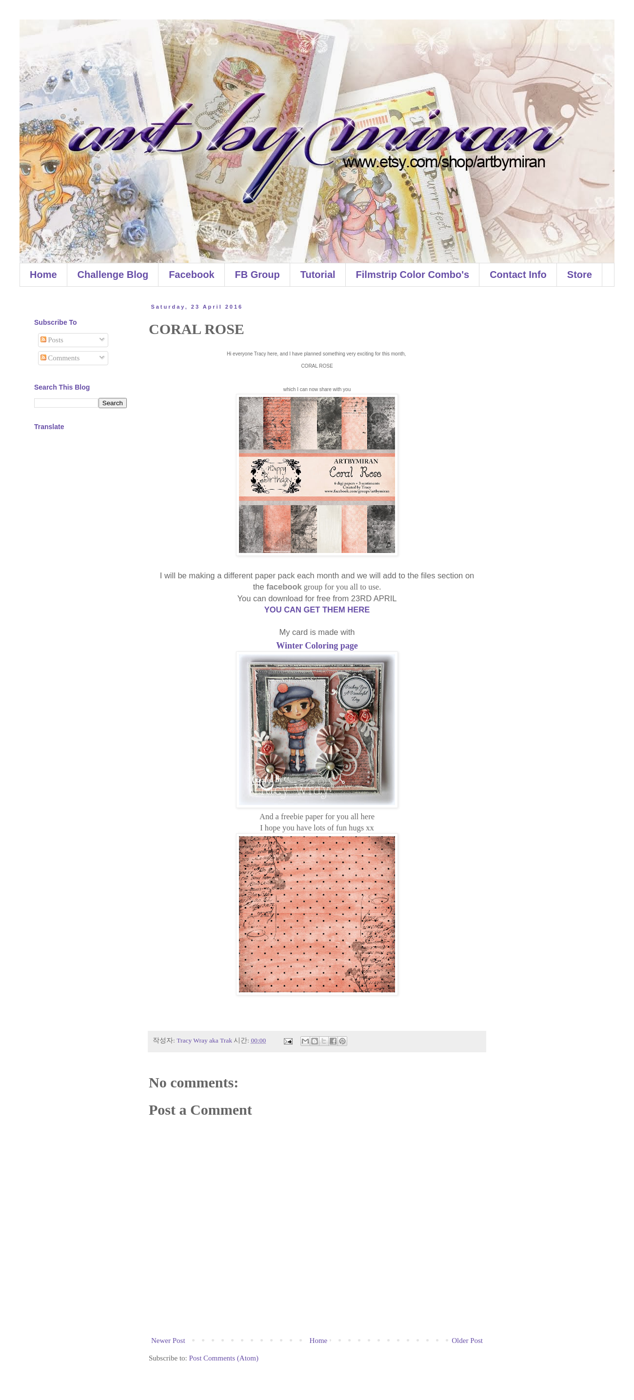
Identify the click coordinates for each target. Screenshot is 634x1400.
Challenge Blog (113, 274)
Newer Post (168, 1340)
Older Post (467, 1340)
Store (579, 274)
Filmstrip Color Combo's (413, 274)
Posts (51, 340)
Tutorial (318, 274)
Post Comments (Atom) (224, 1358)
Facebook (191, 274)
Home (43, 274)
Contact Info (518, 274)
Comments (60, 358)
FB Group (257, 274)
